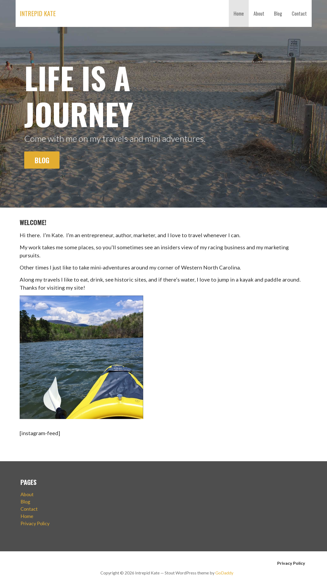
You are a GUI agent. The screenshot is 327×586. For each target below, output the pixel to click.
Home (239, 13)
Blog (278, 13)
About (259, 13)
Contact (299, 13)
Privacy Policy (35, 523)
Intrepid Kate (38, 13)
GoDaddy (224, 572)
